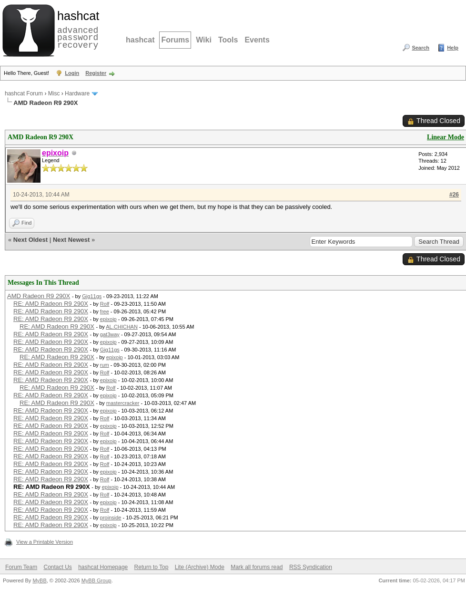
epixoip (108, 319)
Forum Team (21, 567)
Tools (228, 40)
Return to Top (151, 567)
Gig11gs (91, 296)
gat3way (110, 334)
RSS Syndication (310, 567)
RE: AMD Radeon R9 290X (50, 303)
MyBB (39, 580)
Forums (175, 40)
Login (72, 73)
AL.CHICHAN (122, 327)
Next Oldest (30, 239)
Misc (54, 93)
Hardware (77, 93)
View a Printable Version (44, 542)
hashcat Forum (24, 93)
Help (452, 48)
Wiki (204, 40)
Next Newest (71, 239)
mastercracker (123, 403)
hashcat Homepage (103, 567)
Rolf (105, 304)
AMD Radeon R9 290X (38, 296)
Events (256, 40)
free (104, 311)
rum (104, 365)
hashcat (140, 40)
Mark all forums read (257, 567)
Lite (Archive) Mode (199, 567)
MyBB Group (96, 580)
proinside (111, 517)
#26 (454, 194)
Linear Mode (445, 137)
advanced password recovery (76, 29)
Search (420, 48)
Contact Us (57, 567)
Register (95, 73)
